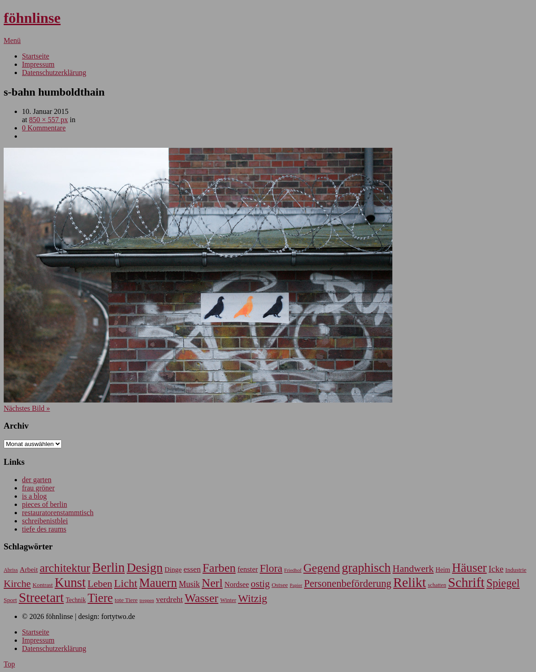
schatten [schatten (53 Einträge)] (437, 585)
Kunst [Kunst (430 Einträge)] (70, 582)
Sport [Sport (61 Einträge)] (10, 600)
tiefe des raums (44, 529)
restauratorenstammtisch (57, 512)
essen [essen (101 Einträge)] (191, 569)
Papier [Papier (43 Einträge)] (296, 585)
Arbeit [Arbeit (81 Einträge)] (29, 569)
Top (9, 664)
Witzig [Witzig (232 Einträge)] (252, 598)
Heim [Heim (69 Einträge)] (442, 569)
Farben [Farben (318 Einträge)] (219, 568)
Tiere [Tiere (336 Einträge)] (100, 598)
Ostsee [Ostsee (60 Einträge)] (280, 584)
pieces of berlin (44, 504)
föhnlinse (32, 18)
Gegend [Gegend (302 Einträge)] (321, 568)
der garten (36, 480)
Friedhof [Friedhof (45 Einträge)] (292, 570)
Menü (12, 40)
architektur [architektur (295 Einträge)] (65, 568)
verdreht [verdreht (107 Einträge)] (169, 599)
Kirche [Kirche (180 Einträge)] (17, 583)
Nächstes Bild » (27, 408)
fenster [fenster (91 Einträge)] (247, 569)
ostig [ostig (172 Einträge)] (260, 583)
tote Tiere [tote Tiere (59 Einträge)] (126, 600)
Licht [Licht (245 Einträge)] (125, 583)
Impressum (38, 64)
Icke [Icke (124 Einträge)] (496, 569)
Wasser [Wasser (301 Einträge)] (202, 598)
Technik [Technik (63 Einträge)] (76, 600)
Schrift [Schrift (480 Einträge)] (466, 582)
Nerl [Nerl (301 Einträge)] (212, 583)
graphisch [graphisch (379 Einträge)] (366, 567)
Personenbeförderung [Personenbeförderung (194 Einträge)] (347, 583)
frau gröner (38, 488)
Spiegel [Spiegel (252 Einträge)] (503, 583)
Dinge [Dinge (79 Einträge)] (173, 569)
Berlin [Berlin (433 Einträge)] (108, 567)
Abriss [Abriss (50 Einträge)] (11, 570)
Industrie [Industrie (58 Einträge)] (515, 569)
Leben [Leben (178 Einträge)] (99, 583)
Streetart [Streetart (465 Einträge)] (41, 597)
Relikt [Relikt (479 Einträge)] (409, 582)
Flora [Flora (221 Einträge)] (271, 568)
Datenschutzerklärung (54, 72)
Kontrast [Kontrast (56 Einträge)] (42, 585)
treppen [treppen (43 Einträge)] (146, 600)
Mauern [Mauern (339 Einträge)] (158, 583)
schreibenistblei (45, 521)
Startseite (35, 56)
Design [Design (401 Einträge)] (145, 567)
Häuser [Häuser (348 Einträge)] (469, 568)
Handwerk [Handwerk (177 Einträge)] (413, 568)
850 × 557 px (48, 120)
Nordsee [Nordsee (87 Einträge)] (237, 584)
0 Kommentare (44, 128)
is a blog (34, 496)
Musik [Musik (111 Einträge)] (189, 584)
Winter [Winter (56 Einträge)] (228, 600)
